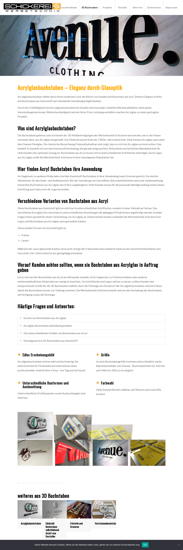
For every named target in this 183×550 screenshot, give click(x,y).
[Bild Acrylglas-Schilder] (111, 425)
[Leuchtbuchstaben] (32, 7)
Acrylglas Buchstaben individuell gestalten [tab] (45, 325)
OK (145, 545)
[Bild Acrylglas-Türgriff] (74, 425)
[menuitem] (51, 7)
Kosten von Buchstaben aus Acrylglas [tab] (42, 318)
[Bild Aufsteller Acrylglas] (149, 425)
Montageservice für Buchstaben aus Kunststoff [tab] (48, 340)
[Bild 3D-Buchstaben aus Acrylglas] (36, 425)
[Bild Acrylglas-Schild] (36, 454)
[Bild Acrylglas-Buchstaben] (74, 454)
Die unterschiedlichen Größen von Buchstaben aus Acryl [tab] (53, 333)
